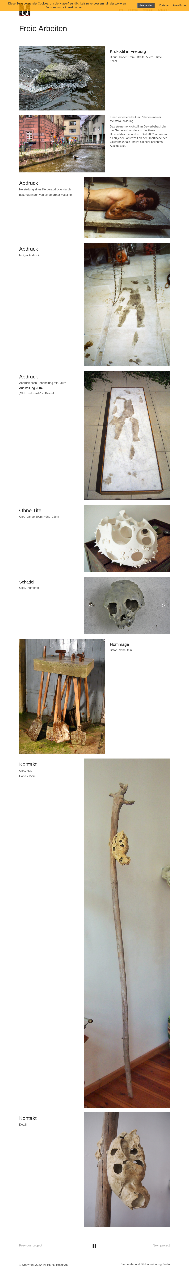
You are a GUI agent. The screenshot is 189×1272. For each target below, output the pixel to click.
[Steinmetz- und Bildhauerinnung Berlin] (145, 1264)
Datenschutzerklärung (173, 5)
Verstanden (146, 5)
